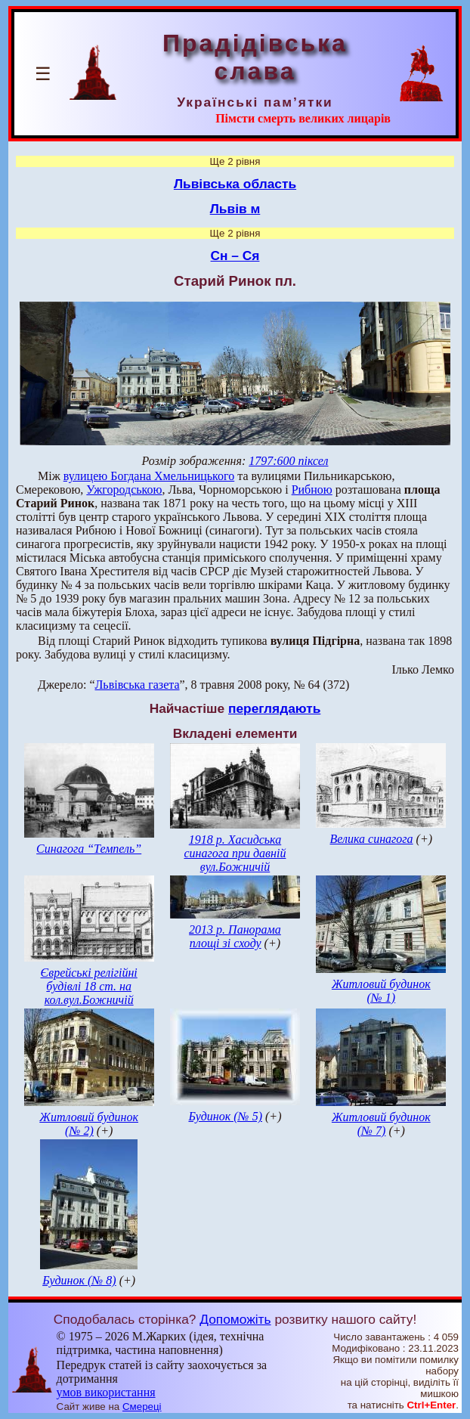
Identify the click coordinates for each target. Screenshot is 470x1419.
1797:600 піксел (288, 460)
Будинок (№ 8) (79, 1280)
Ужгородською (124, 489)
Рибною (312, 489)
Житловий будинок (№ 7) (381, 1124)
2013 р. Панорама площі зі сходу (235, 936)
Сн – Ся (235, 255)
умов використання (106, 1392)
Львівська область (235, 183)
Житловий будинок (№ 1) (381, 990)
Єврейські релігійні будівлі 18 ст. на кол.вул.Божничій (89, 986)
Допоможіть (235, 1319)
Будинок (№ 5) (225, 1116)
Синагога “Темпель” (88, 848)
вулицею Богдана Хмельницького (149, 475)
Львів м (235, 208)
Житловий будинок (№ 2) (88, 1124)
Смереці (142, 1406)
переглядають (274, 708)
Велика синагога (371, 838)
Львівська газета (137, 684)
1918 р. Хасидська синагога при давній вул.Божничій (235, 853)
